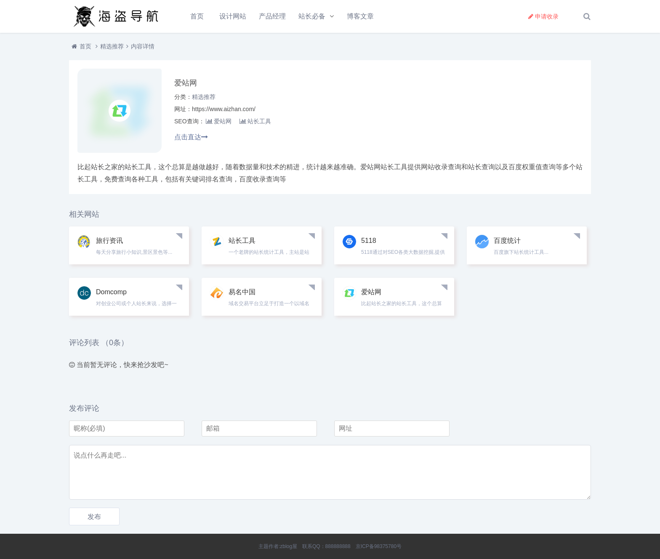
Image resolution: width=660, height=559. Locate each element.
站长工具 (255, 121)
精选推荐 (112, 46)
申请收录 (543, 16)
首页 (197, 16)
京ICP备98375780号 (379, 546)
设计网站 (232, 16)
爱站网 (219, 121)
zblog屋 (288, 546)
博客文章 (360, 16)
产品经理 (272, 16)
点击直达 (191, 137)
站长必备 (311, 16)
